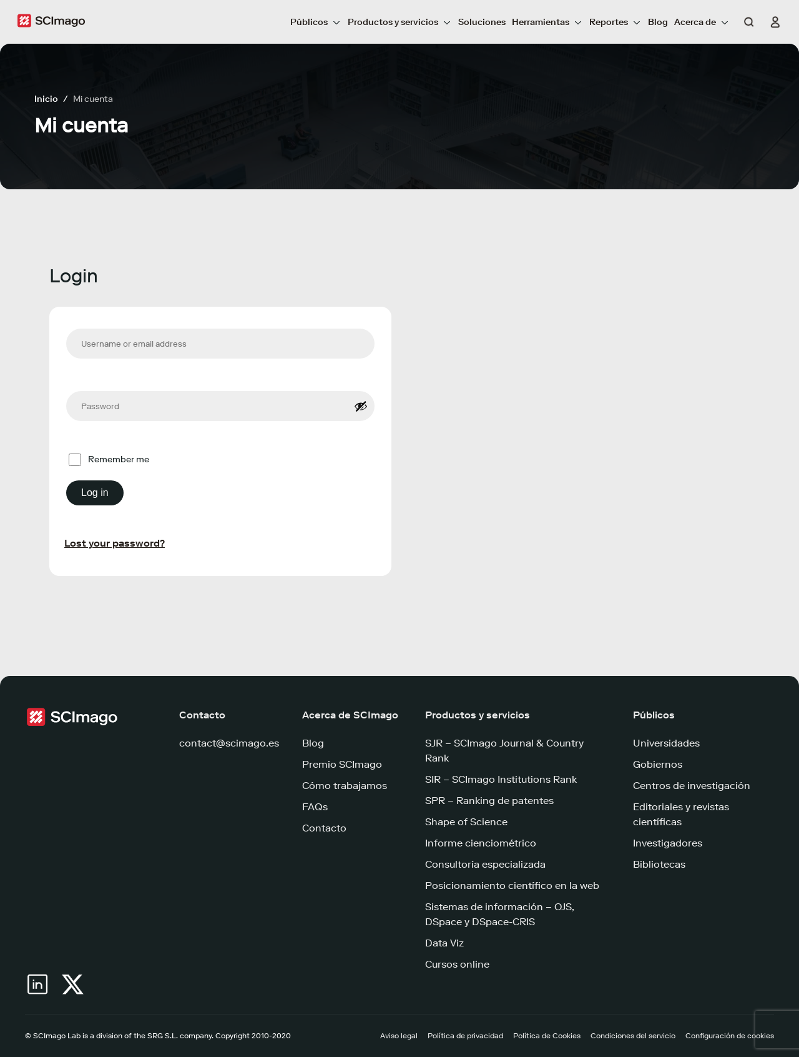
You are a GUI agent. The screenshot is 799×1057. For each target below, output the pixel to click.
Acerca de (702, 22)
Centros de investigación (691, 786)
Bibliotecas (659, 864)
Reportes (615, 22)
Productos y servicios (400, 22)
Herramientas (547, 22)
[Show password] (361, 406)
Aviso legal (399, 1035)
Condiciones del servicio (633, 1035)
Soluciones (482, 22)
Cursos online (457, 964)
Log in (95, 492)
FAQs (315, 807)
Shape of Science (466, 822)
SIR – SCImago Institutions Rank (501, 779)
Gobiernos (657, 764)
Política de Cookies (547, 1035)
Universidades (666, 743)
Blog (658, 22)
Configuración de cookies (729, 1035)
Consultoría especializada (485, 864)
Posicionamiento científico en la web (512, 885)
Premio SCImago (342, 764)
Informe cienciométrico (480, 843)
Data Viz (444, 943)
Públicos (315, 22)
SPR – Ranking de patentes (489, 800)
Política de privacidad (465, 1035)
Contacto (324, 828)
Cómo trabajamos (344, 786)
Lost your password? (114, 543)
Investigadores (667, 843)
